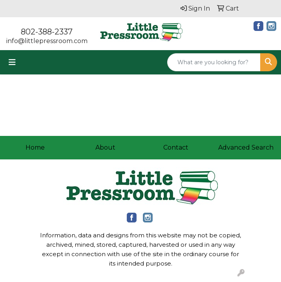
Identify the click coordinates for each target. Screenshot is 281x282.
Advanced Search (246, 147)
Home (35, 147)
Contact (175, 147)
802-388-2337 (47, 31)
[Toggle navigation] (12, 62)
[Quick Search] (214, 62)
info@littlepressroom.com (47, 41)
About (105, 147)
